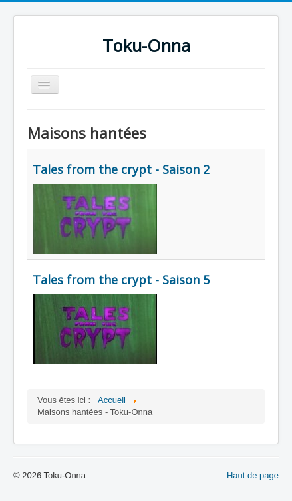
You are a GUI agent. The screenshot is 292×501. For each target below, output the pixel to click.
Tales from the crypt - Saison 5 (121, 280)
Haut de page (253, 475)
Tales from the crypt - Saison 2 (121, 169)
